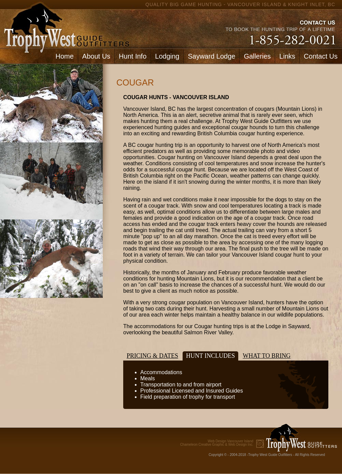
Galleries (257, 56)
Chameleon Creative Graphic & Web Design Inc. (216, 443)
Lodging (167, 56)
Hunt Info (132, 56)
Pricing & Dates (152, 355)
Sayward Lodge (211, 56)
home (65, 24)
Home (64, 56)
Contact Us (321, 56)
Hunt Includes (210, 355)
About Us (96, 56)
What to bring (266, 355)
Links (287, 56)
